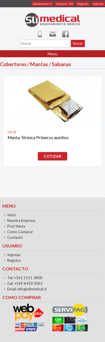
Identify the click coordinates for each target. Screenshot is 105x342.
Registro (82, 3)
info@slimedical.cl (32, 289)
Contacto (15, 237)
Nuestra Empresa (21, 220)
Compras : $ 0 (64, 3)
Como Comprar (20, 231)
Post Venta (16, 226)
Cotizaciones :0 (42, 3)
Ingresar (98, 3)
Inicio (11, 215)
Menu (53, 53)
